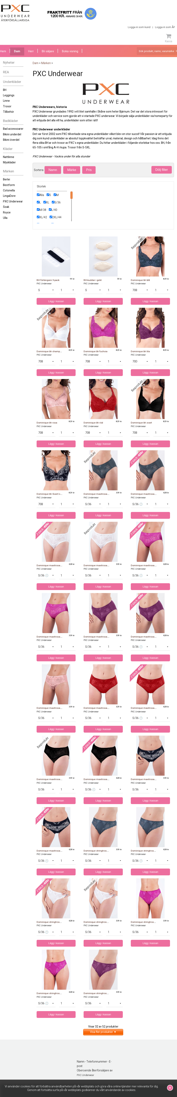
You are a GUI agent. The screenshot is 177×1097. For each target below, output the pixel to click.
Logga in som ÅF (165, 27)
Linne (6, 101)
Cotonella (9, 190)
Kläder (8, 148)
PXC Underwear (13, 201)
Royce (7, 212)
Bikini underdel (12, 134)
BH (4, 90)
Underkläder (12, 81)
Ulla (5, 218)
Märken (8, 171)
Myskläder (9, 162)
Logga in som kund (139, 27)
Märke (71, 170)
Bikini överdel (11, 140)
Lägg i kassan (56, 301)
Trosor (7, 106)
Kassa (168, 38)
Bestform (9, 185)
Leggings (8, 95)
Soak (6, 207)
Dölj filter (161, 169)
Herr (31, 51)
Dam (17, 51)
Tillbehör (8, 112)
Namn (53, 170)
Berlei (6, 179)
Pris (89, 170)
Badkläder (10, 120)
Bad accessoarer (13, 129)
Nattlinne (8, 157)
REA (6, 72)
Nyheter (9, 62)
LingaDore (9, 196)
